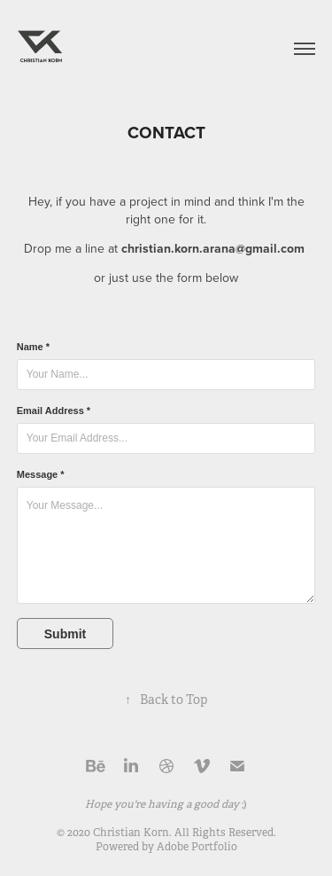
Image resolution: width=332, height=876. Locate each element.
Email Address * (53, 410)
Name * (33, 346)
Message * (41, 474)
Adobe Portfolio (197, 847)
